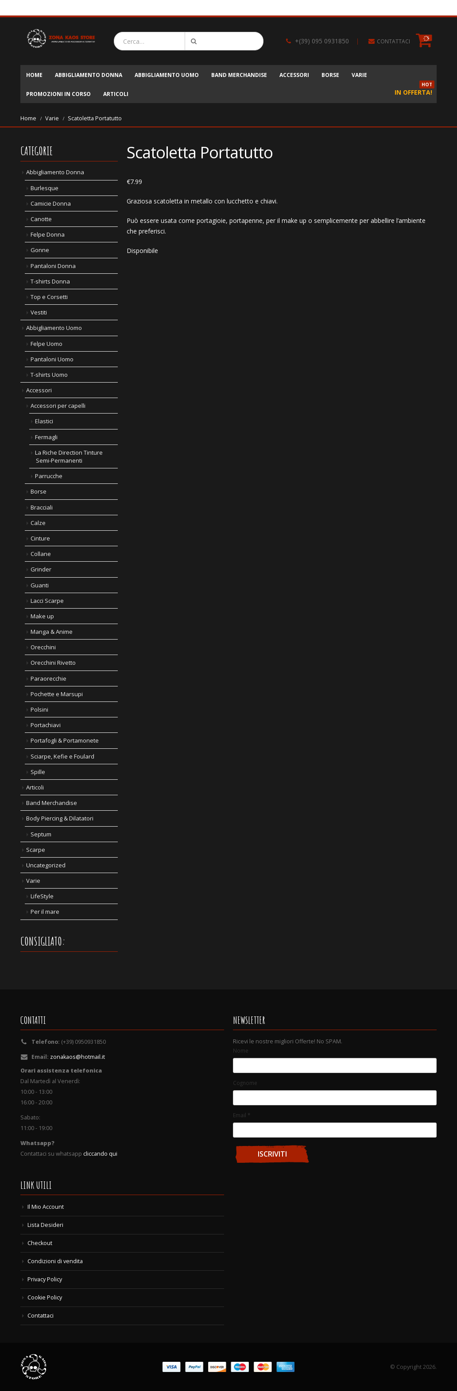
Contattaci (40, 1315)
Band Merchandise (239, 75)
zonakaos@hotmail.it (77, 1057)
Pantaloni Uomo (52, 359)
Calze (38, 523)
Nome (240, 1050)
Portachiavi (46, 725)
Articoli (115, 94)
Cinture (40, 538)
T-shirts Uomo (49, 375)
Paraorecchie (48, 678)
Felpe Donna (48, 234)
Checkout (39, 1243)
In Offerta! (414, 90)
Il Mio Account (45, 1207)
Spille (38, 772)
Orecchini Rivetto (53, 663)
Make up (42, 616)
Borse (330, 75)
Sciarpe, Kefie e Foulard (62, 756)
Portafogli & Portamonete (65, 740)
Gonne (40, 250)
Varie (359, 75)
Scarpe (35, 850)
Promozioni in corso (58, 94)
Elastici (44, 421)
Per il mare (45, 912)
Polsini (39, 709)
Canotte (41, 219)
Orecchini (43, 647)
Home (34, 75)
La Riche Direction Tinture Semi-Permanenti (69, 456)
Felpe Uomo (46, 344)
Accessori (294, 75)
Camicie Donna (51, 203)
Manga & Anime (52, 632)
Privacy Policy (44, 1279)
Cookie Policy (44, 1297)
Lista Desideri (45, 1225)
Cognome (245, 1082)
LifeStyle (42, 896)
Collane (41, 554)
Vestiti (39, 312)
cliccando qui (100, 1153)
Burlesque (44, 188)
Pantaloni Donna (53, 266)
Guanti (40, 585)
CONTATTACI (393, 41)
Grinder (41, 569)
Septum (41, 834)
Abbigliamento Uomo (167, 75)
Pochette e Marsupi (57, 694)
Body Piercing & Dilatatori (59, 818)
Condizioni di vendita (55, 1261)
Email (241, 1115)
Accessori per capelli (58, 406)
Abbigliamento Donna (88, 75)
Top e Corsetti (49, 297)
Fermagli (46, 437)
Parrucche (48, 476)
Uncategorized (46, 865)
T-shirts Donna (50, 281)
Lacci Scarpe (47, 601)
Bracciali (42, 507)
